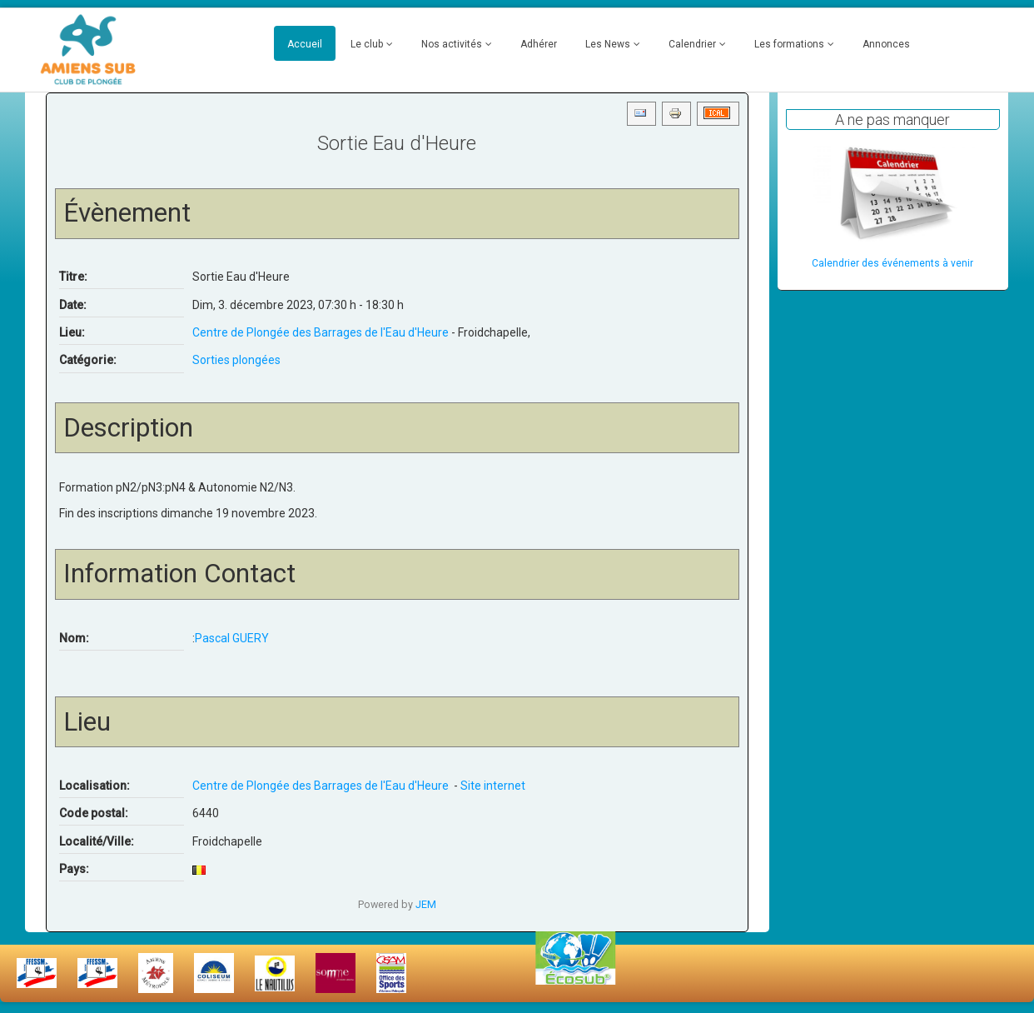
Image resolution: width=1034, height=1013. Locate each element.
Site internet (492, 785)
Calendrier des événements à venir (892, 263)
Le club (366, 44)
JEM (425, 904)
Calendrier (692, 44)
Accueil (304, 44)
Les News (607, 44)
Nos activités (451, 44)
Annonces (886, 44)
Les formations (789, 44)
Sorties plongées (236, 360)
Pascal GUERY (232, 638)
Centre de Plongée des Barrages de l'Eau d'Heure (321, 332)
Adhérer (538, 44)
